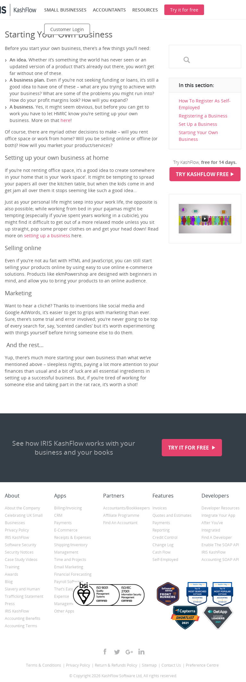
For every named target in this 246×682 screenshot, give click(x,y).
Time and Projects (70, 559)
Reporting (161, 530)
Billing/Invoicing (68, 508)
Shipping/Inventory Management (70, 548)
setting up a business (47, 235)
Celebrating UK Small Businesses (24, 519)
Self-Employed (165, 559)
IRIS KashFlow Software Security (20, 541)
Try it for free (189, 447)
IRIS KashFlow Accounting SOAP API (220, 555)
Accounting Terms (21, 626)
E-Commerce (66, 530)
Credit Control (164, 537)
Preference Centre (202, 665)
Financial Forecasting (73, 574)
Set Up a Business (198, 124)
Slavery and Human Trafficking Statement (24, 592)
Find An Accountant (120, 522)
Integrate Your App (218, 515)
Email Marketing (68, 567)
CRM (58, 515)
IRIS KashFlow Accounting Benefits (22, 614)
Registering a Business (203, 116)
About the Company (22, 508)
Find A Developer (216, 537)
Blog (9, 581)
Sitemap (149, 665)
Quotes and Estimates (172, 515)
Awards (11, 574)
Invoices (159, 508)
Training (12, 567)
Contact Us (171, 665)
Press (10, 603)
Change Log (163, 545)
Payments (63, 522)
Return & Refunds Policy (116, 665)
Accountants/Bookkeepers (123, 508)
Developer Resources (220, 508)
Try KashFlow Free (202, 174)
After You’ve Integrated (212, 526)
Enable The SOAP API (220, 545)
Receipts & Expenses (72, 537)
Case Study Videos (21, 559)
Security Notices (19, 552)
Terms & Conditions (43, 665)
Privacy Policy (17, 530)
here (65, 120)
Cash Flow (161, 552)
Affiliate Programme (121, 515)
